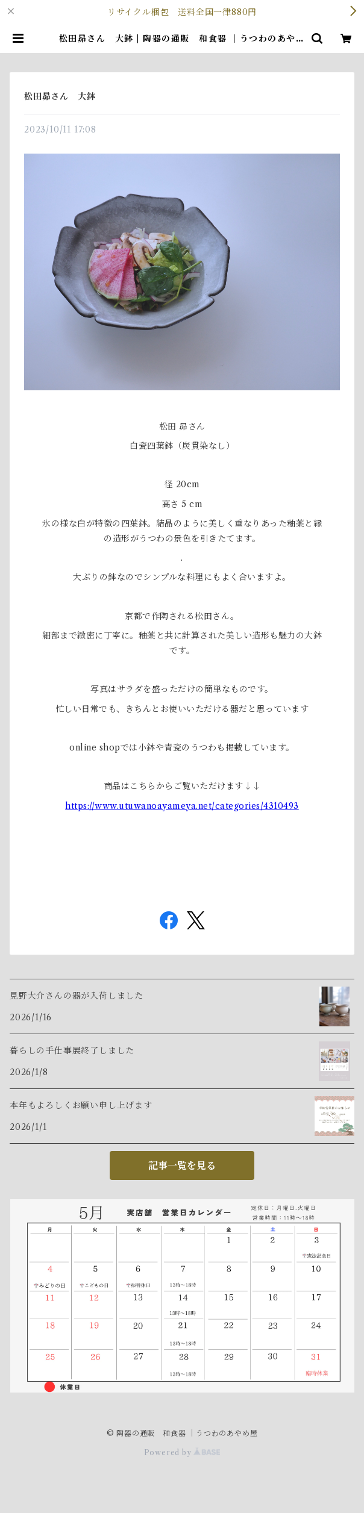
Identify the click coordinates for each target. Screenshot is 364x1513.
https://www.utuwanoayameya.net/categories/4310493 (182, 805)
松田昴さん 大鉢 (59, 96)
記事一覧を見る (182, 1165)
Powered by (182, 1452)
